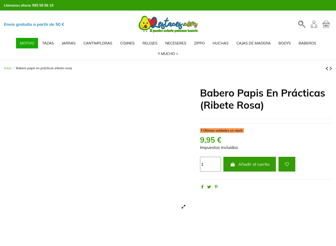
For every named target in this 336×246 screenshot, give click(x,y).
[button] (168, 53)
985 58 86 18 (43, 5)
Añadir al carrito (250, 164)
